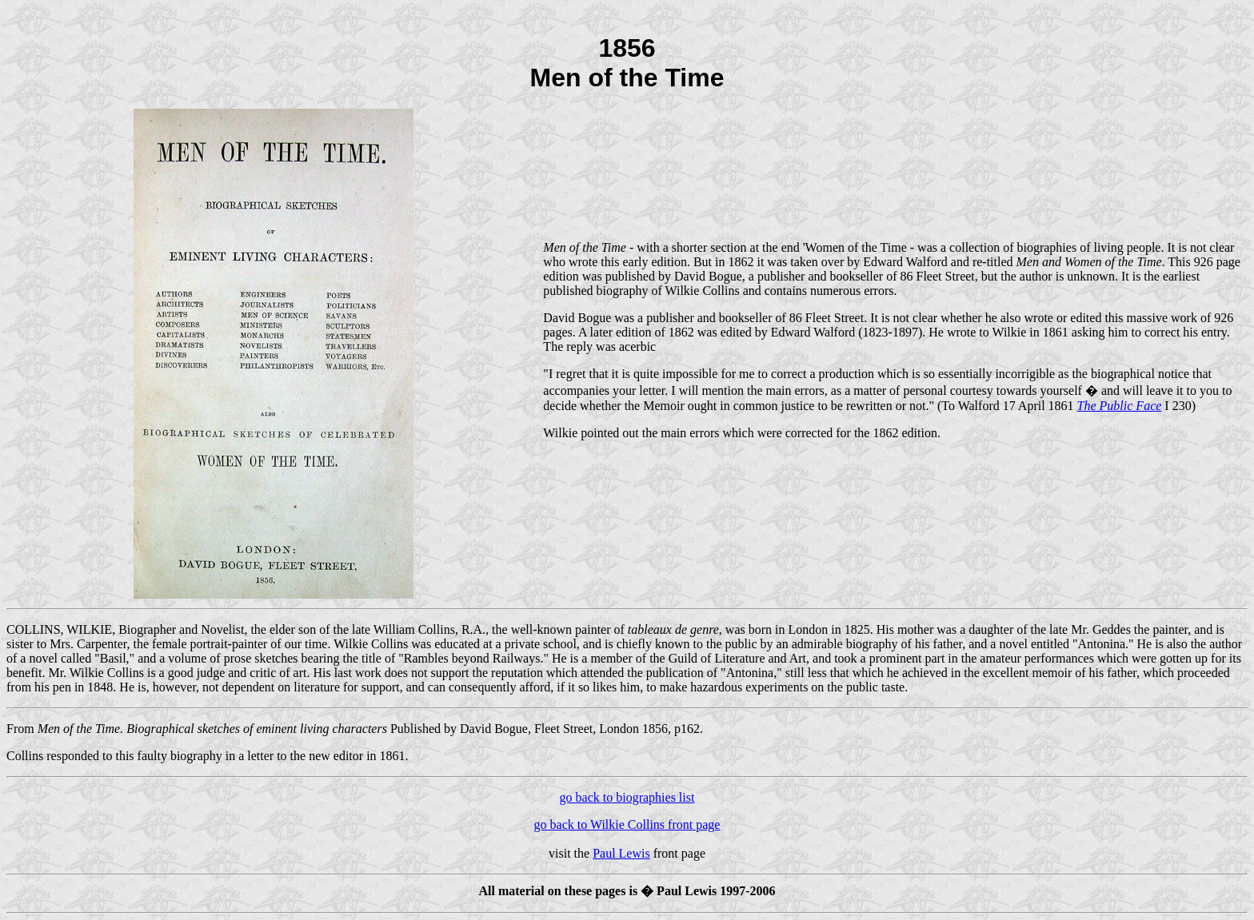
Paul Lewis (621, 853)
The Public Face (1119, 405)
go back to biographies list (627, 797)
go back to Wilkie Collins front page (627, 824)
